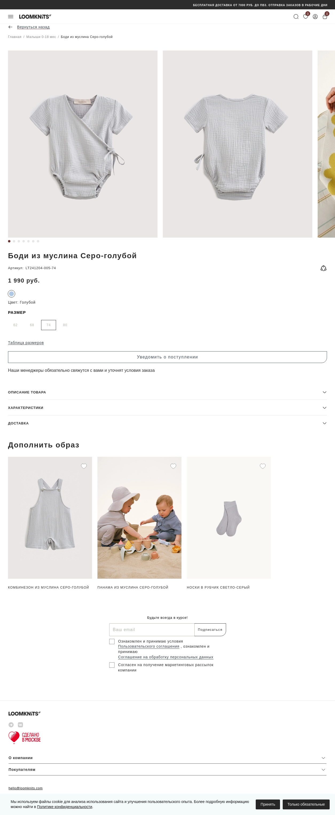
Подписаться (210, 630)
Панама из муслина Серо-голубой (132, 587)
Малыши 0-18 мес (41, 37)
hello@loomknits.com (26, 788)
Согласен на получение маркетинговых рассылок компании (166, 667)
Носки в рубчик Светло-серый (218, 587)
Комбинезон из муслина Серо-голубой (48, 587)
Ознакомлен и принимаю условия (150, 641)
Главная (15, 37)
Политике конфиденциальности (64, 807)
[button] (167, 392)
